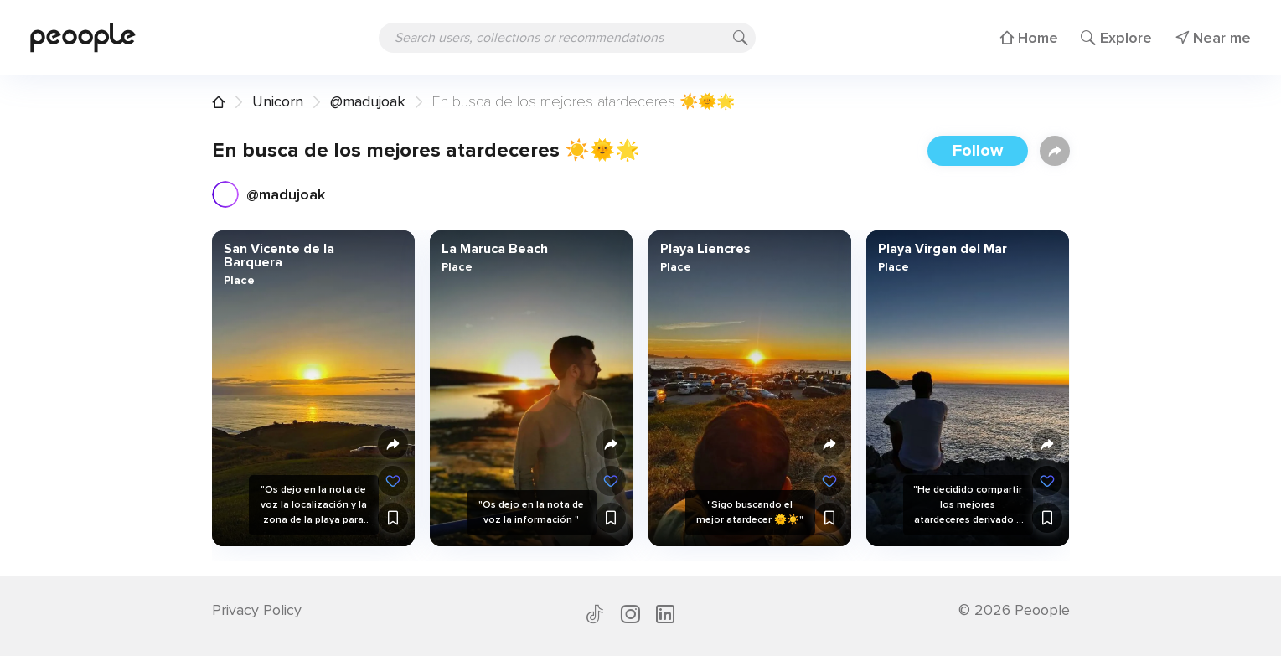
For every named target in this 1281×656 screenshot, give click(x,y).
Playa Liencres (704, 249)
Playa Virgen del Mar (942, 249)
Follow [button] (978, 151)
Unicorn (277, 101)
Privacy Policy (257, 610)
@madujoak (367, 101)
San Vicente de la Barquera (278, 255)
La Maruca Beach (495, 249)
